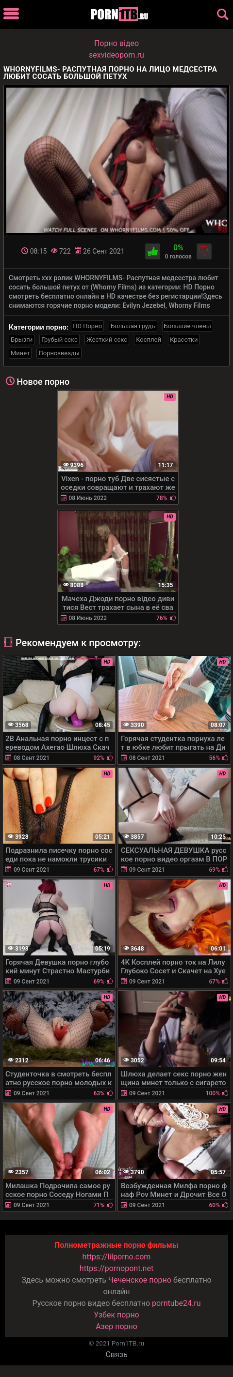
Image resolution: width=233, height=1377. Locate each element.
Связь (116, 1354)
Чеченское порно (139, 1280)
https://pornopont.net (116, 1268)
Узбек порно (116, 1314)
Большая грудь (133, 326)
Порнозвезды (58, 353)
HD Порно (87, 326)
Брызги (22, 339)
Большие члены (187, 326)
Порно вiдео (116, 43)
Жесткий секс (106, 339)
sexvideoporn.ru (116, 55)
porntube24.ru (176, 1303)
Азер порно (116, 1326)
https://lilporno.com (117, 1256)
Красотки (184, 339)
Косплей (148, 339)
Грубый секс (59, 339)
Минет (20, 353)
